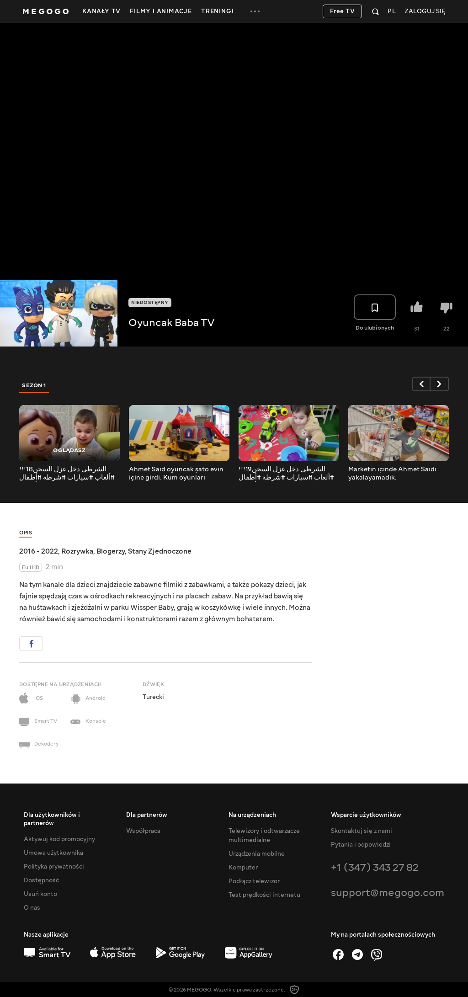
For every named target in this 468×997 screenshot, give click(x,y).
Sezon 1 (34, 385)
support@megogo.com (387, 892)
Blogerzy (110, 551)
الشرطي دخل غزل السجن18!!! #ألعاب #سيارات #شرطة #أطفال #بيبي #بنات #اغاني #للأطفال (67, 473)
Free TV (342, 11)
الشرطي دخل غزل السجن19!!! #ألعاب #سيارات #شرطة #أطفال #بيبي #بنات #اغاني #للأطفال (286, 473)
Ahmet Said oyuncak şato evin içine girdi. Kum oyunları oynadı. (176, 473)
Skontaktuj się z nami (361, 831)
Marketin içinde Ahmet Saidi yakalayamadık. (392, 473)
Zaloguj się (424, 12)
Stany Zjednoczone (159, 551)
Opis (25, 532)
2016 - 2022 (38, 551)
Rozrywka (77, 551)
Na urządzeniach (252, 815)
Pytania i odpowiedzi (361, 845)
